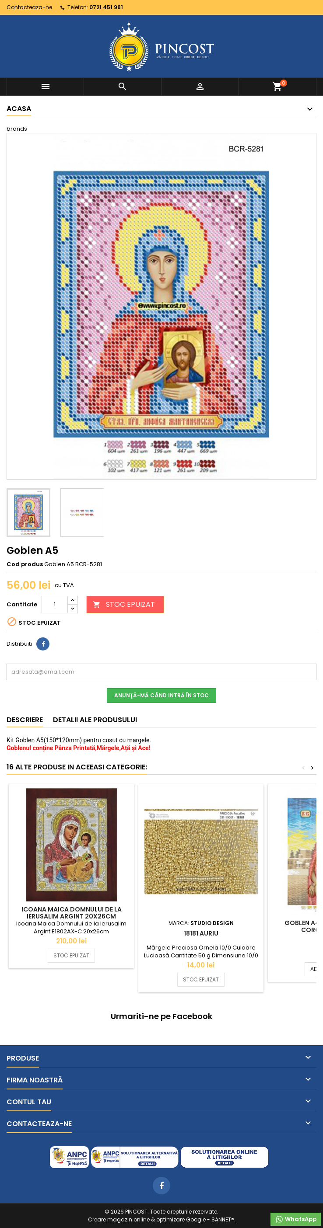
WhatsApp (295, 1219)
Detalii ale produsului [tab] (95, 720)
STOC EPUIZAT (124, 604)
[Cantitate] (55, 604)
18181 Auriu (201, 933)
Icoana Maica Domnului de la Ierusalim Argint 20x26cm (71, 913)
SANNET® (222, 1219)
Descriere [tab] (25, 720)
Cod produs (25, 564)
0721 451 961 (106, 7)
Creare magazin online (119, 1219)
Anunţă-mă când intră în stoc (161, 695)
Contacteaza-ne (29, 7)
